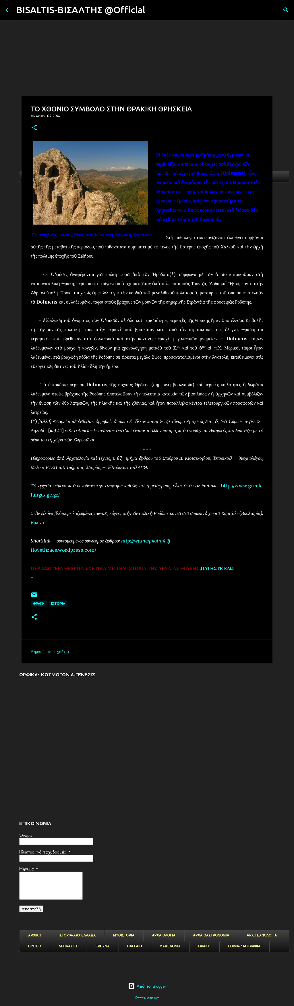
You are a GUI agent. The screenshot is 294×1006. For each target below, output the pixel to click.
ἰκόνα (39, 522)
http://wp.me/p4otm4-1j (145, 541)
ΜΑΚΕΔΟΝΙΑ (170, 946)
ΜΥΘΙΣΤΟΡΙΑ (123, 935)
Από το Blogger (147, 986)
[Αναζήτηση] (153, 10)
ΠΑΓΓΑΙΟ (134, 946)
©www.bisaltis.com (147, 998)
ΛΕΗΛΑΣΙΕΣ (68, 946)
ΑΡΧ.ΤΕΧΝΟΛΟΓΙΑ (262, 935)
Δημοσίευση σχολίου (50, 651)
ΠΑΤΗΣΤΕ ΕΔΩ (217, 568)
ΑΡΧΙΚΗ (34, 935)
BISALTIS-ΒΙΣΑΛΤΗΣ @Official (80, 10)
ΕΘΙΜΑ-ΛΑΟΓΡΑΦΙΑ (244, 946)
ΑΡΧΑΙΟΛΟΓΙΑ (163, 935)
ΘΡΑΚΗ (39, 603)
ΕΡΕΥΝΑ (102, 946)
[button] (34, 128)
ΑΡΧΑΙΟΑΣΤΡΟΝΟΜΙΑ (211, 935)
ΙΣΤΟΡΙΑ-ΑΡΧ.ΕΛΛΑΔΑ (77, 935)
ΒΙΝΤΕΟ (34, 946)
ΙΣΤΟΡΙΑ (58, 603)
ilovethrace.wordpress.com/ (63, 550)
